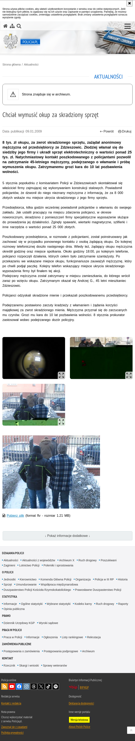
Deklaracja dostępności (81, 703)
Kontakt (7, 658)
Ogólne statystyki (32, 603)
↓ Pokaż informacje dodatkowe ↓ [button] (67, 535)
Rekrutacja (94, 637)
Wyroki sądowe (48, 623)
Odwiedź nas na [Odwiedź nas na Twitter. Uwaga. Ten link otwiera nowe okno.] (41, 686)
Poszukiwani (108, 560)
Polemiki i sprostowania (58, 565)
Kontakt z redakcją (11, 703)
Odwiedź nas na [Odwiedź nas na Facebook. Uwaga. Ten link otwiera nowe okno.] (19, 686)
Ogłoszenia (51, 637)
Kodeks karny (83, 603)
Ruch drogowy (87, 560)
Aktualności (31, 64)
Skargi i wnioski (29, 665)
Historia (122, 579)
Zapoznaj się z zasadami (14, 727)
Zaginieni (9, 565)
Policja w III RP (104, 579)
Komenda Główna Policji (55, 579)
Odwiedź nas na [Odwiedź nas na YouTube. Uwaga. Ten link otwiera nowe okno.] (12, 686)
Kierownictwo (28, 579)
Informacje (10, 603)
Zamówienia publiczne (16, 644)
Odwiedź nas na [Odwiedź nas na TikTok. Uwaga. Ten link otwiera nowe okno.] (48, 686)
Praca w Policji (12, 630)
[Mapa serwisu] (12, 25)
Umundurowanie (26, 584)
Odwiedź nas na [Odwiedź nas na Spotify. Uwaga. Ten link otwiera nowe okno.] (55, 686)
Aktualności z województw (38, 560)
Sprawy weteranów (55, 665)
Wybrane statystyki (59, 603)
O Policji (7, 572)
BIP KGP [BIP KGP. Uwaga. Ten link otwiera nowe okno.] (84, 687)
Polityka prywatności (12, 732)
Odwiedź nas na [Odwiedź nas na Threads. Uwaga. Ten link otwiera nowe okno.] (33, 686)
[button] (127, 26)
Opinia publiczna (14, 609)
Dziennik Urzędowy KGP (19, 623)
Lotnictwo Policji (29, 565)
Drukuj (124, 131)
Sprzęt (8, 584)
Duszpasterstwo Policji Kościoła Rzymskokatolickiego (37, 589)
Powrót (107, 131)
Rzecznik (9, 665)
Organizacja (83, 579)
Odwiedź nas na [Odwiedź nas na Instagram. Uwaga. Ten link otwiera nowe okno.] (26, 686)
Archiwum (88, 651)
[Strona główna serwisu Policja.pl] (5, 25)
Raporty (123, 603)
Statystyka (9, 596)
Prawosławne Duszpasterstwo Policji (98, 589)
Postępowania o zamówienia (22, 651)
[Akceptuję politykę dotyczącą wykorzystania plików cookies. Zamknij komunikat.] (129, 3)
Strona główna (11, 64)
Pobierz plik (15, 515)
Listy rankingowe (72, 637)
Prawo (6, 616)
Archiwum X (66, 560)
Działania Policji (13, 553)
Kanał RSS (4, 686)
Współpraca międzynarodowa (59, 584)
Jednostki (10, 579)
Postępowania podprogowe (61, 651)
